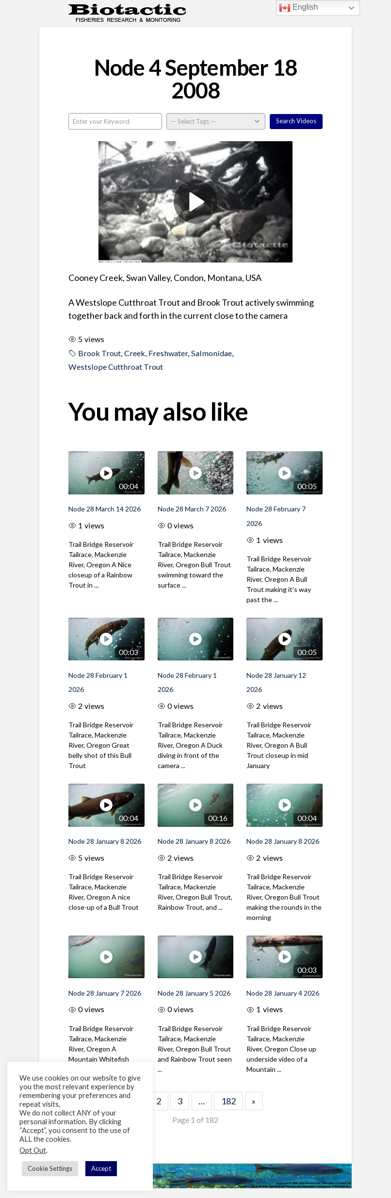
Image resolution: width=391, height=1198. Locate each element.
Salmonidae (211, 353)
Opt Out (32, 1150)
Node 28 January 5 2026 (194, 993)
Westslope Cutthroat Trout (115, 366)
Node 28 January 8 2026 (104, 841)
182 (228, 1101)
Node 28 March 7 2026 (192, 509)
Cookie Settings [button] (50, 1168)
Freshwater (168, 353)
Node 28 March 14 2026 (104, 509)
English (298, 8)
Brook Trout (99, 353)
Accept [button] (101, 1168)
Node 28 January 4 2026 (282, 993)
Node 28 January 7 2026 (104, 993)
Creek (134, 353)
